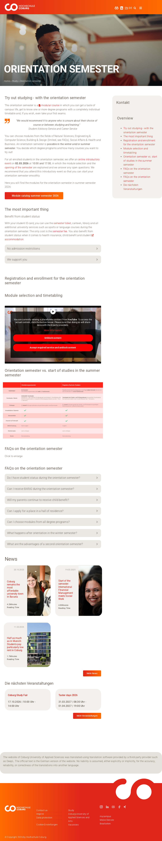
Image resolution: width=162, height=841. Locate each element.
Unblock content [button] (52, 337)
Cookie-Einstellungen (47, 824)
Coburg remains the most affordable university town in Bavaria (15, 589)
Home (7, 81)
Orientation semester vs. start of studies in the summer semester (140, 160)
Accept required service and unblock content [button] (53, 347)
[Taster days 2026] (78, 699)
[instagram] (101, 806)
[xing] (125, 806)
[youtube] (113, 806)
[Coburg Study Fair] (28, 699)
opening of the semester (18, 167)
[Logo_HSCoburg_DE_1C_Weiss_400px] (20, 4)
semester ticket (62, 223)
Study (15, 81)
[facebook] (119, 806)
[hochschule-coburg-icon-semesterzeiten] (121, 7)
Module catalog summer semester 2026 (35, 195)
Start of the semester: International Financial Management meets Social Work (65, 589)
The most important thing (138, 136)
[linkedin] (107, 806)
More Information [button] (53, 330)
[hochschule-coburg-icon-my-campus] (116, 7)
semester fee (60, 231)
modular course (50, 105)
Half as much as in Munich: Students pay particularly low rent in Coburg (15, 644)
